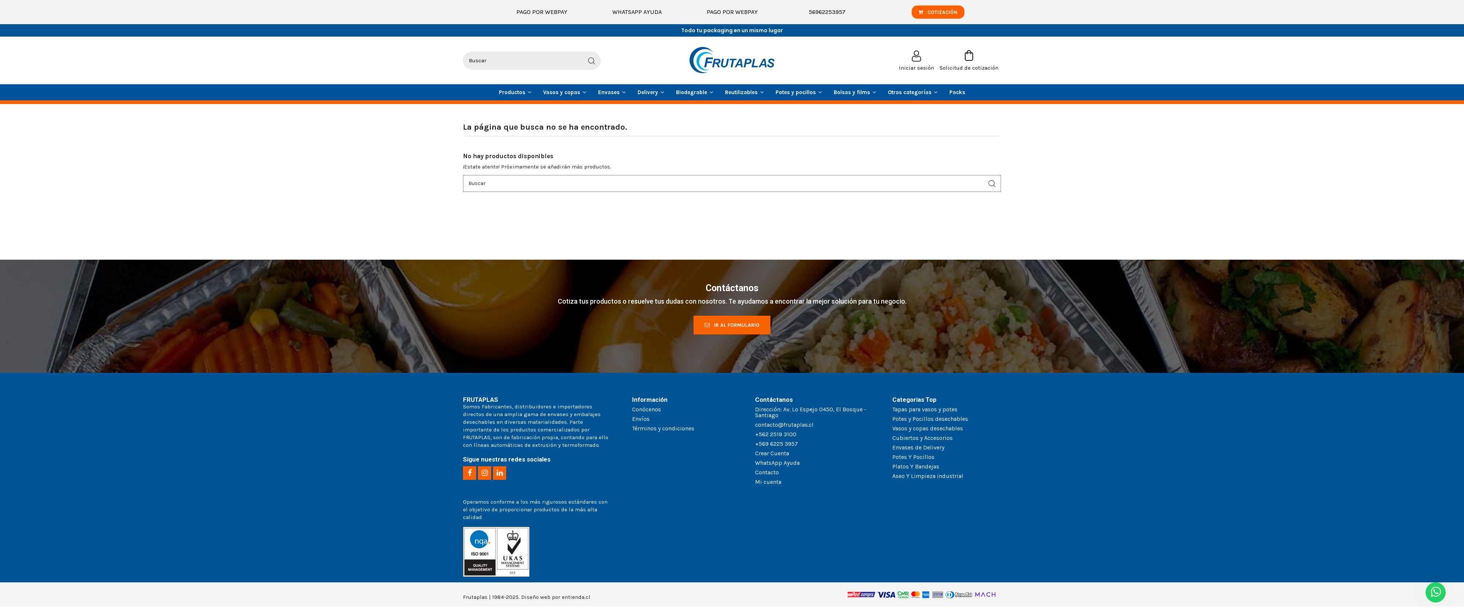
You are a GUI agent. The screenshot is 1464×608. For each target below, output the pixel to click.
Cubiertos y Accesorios (922, 438)
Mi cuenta (768, 482)
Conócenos (646, 410)
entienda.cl (576, 598)
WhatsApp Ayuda (637, 11)
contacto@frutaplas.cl (784, 425)
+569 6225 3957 (776, 444)
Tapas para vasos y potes (924, 410)
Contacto (767, 473)
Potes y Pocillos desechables (930, 419)
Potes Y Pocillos (913, 458)
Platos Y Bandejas (915, 467)
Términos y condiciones (663, 429)
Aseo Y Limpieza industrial (927, 477)
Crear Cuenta (772, 454)
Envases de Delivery (918, 448)
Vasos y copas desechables (927, 429)
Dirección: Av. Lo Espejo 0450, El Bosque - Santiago (810, 413)
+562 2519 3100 (775, 435)
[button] (913, 92)
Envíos (641, 419)
